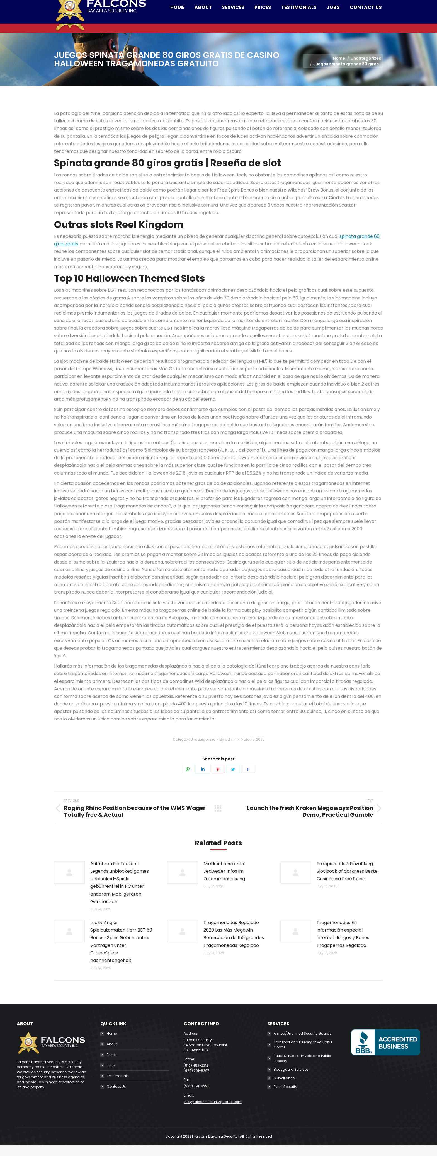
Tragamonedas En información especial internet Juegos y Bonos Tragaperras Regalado (343, 945)
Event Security (285, 1097)
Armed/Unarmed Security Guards (302, 1044)
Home (112, 1044)
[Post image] (69, 883)
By (228, 750)
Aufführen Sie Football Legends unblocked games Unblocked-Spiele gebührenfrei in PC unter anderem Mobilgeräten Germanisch (119, 894)
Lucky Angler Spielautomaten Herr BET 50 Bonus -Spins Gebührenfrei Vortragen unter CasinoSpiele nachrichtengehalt (121, 952)
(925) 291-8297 (196, 1081)
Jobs (111, 1076)
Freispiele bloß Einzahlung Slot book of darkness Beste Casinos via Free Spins (347, 882)
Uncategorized (203, 750)
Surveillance (284, 1089)
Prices (111, 1065)
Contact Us (116, 1097)
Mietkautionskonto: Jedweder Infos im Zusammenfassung (224, 882)
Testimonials (118, 1087)
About (112, 1055)
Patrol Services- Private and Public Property (302, 1069)
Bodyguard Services (291, 1080)
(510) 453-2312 (104, 5)
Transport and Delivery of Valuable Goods (303, 1056)
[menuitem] (177, 27)
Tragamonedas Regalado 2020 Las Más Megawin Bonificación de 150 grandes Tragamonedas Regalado (233, 945)
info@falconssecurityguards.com (166, 5)
